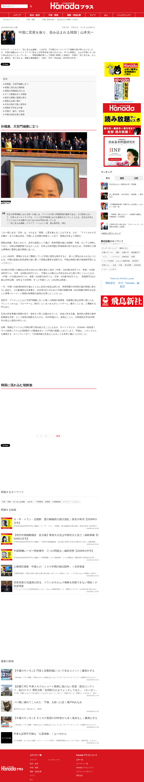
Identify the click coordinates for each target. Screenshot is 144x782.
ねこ (106, 15)
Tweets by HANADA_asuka (122, 278)
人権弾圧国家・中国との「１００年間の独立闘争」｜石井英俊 (49, 566)
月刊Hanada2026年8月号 (122, 102)
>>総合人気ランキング (111, 233)
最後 (58, 436)
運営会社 (79, 776)
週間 (122, 178)
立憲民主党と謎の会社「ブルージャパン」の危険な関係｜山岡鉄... (126, 225)
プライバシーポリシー (84, 772)
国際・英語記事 (74, 15)
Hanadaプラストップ (11, 20)
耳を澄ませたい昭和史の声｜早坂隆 (122, 184)
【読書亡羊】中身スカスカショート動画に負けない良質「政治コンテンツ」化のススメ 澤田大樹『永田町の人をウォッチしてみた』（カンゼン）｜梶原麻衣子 (56, 690)
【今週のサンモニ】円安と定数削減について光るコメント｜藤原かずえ (54, 670)
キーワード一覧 (82, 764)
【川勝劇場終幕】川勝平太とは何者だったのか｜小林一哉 (126, 205)
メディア (17, 15)
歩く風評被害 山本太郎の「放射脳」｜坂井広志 (126, 195)
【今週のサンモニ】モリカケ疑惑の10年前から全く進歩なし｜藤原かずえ (55, 718)
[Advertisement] (49, 359)
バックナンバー (124, 15)
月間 (136, 178)
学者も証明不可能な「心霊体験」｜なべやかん (40, 733)
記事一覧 (79, 760)
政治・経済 (35, 15)
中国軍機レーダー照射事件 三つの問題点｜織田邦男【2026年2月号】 (54, 550)
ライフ (93, 15)
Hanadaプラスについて (85, 768)
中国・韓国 (53, 15)
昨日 (108, 178)
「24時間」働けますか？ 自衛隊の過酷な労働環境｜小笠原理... (125, 215)
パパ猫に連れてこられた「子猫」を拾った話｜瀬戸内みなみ (48, 702)
